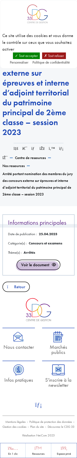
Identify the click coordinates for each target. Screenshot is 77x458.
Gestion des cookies (14, 427)
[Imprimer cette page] (24, 148)
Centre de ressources (30, 157)
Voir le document (35, 264)
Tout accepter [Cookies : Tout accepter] (26, 55)
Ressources (38, 453)
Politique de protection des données (50, 422)
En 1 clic (13, 453)
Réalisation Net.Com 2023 (38, 435)
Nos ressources (13, 165)
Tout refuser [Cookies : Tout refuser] (54, 55)
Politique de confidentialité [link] (51, 62)
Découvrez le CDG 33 (61, 427)
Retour (16, 286)
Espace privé (64, 453)
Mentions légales (15, 422)
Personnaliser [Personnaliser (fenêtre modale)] (19, 62)
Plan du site (37, 427)
